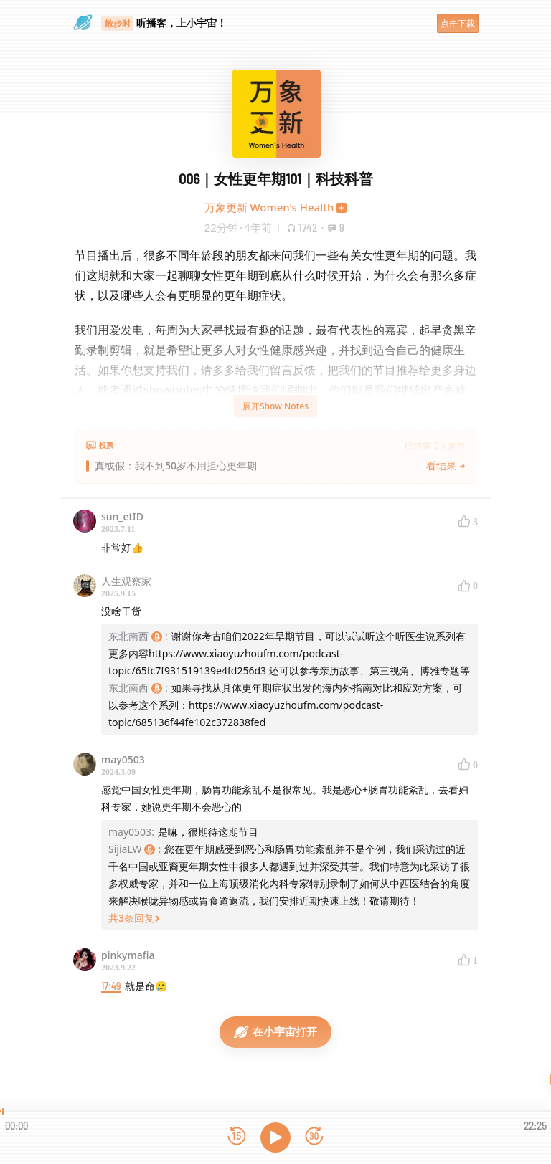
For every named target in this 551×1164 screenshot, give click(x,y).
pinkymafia (128, 955)
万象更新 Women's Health (269, 207)
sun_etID (122, 516)
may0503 (123, 759)
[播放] (275, 1137)
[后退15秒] (236, 1137)
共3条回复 (134, 918)
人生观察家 (126, 581)
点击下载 (458, 23)
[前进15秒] (314, 1137)
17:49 (111, 986)
